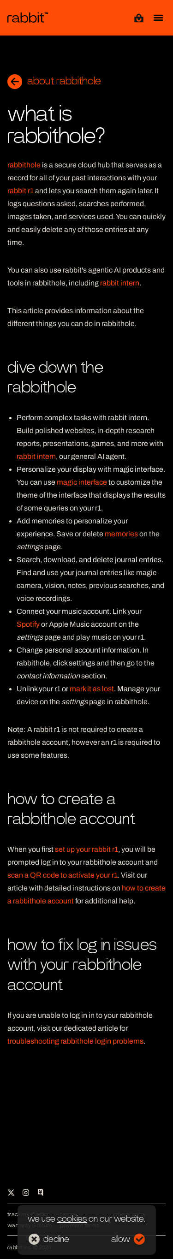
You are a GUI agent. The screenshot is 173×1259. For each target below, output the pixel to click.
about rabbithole (54, 81)
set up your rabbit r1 (86, 849)
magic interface (82, 482)
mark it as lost (92, 689)
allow (128, 1239)
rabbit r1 (20, 191)
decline (49, 1239)
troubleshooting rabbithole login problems (75, 1041)
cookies (72, 1218)
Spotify (28, 624)
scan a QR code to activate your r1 (62, 875)
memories (121, 534)
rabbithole (24, 165)
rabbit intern (119, 283)
